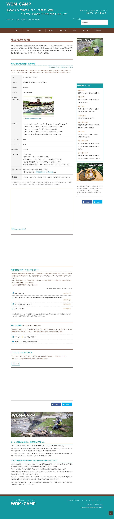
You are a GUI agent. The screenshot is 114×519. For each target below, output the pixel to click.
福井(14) (91, 127)
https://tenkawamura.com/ (34, 118)
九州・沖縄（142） (83, 153)
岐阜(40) (80, 125)
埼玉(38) (96, 109)
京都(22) (85, 134)
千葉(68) (80, 111)
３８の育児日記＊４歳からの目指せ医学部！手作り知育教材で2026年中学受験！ (43, 299)
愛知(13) (91, 125)
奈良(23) (80, 137)
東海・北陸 (62, 30)
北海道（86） (82, 90)
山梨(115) (86, 118)
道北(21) (96, 93)
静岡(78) (85, 125)
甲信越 (51, 30)
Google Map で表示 (20, 229)
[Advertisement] (42, 249)
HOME (71, 500)
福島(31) (85, 102)
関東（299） (81, 106)
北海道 (16, 30)
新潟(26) (80, 118)
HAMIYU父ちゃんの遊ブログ (43, 304)
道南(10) (80, 93)
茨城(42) (80, 109)
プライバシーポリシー (95, 500)
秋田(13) (96, 99)
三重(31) (96, 125)
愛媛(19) (96, 146)
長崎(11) (91, 155)
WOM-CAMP (10, 20)
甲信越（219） (82, 115)
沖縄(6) (98, 158)
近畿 (18, 20)
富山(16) (80, 127)
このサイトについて (81, 500)
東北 (28, 30)
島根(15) (85, 143)
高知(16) (80, 149)
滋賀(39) (80, 134)
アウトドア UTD (43, 308)
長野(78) (92, 118)
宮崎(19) (85, 158)
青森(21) (80, 99)
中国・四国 (86, 30)
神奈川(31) (92, 111)
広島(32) (96, 143)
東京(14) (85, 111)
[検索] (92, 22)
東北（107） (81, 97)
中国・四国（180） (83, 141)
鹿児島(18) (92, 158)
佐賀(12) (85, 155)
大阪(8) (91, 134)
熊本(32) (96, 155)
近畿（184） (81, 131)
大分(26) (80, 158)
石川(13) (85, 127)
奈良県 (23, 20)
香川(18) (91, 146)
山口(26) (80, 146)
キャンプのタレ (43, 293)
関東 (39, 30)
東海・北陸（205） (83, 122)
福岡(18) (80, 155)
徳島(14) (85, 146)
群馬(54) (91, 109)
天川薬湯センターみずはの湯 (44, 172)
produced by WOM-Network (95, 504)
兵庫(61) (96, 134)
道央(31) (85, 93)
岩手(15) (85, 99)
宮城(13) (91, 99)
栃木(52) (85, 109)
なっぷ (17, 363)
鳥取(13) (80, 143)
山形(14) (80, 102)
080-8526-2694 (27, 92)
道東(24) (91, 93)
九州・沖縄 (97, 30)
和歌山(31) (86, 137)
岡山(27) (91, 143)
